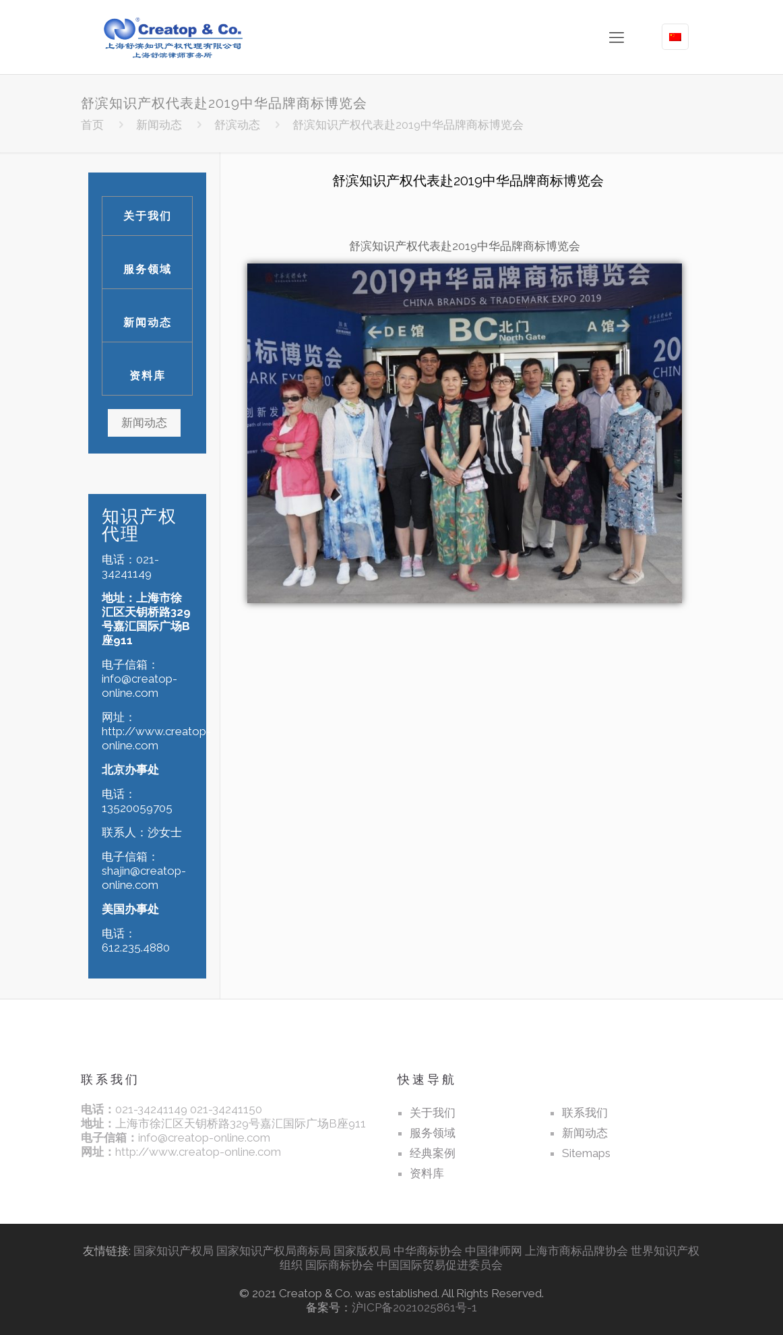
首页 (92, 124)
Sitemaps (586, 1153)
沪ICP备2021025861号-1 (414, 1307)
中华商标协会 (428, 1251)
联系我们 (585, 1112)
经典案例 (433, 1153)
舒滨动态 (237, 124)
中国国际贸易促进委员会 (440, 1265)
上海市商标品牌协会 (576, 1251)
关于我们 (147, 216)
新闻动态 (159, 124)
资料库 (147, 375)
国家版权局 (362, 1251)
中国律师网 (493, 1251)
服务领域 (147, 269)
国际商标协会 (339, 1265)
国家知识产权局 (173, 1251)
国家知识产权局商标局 (273, 1251)
